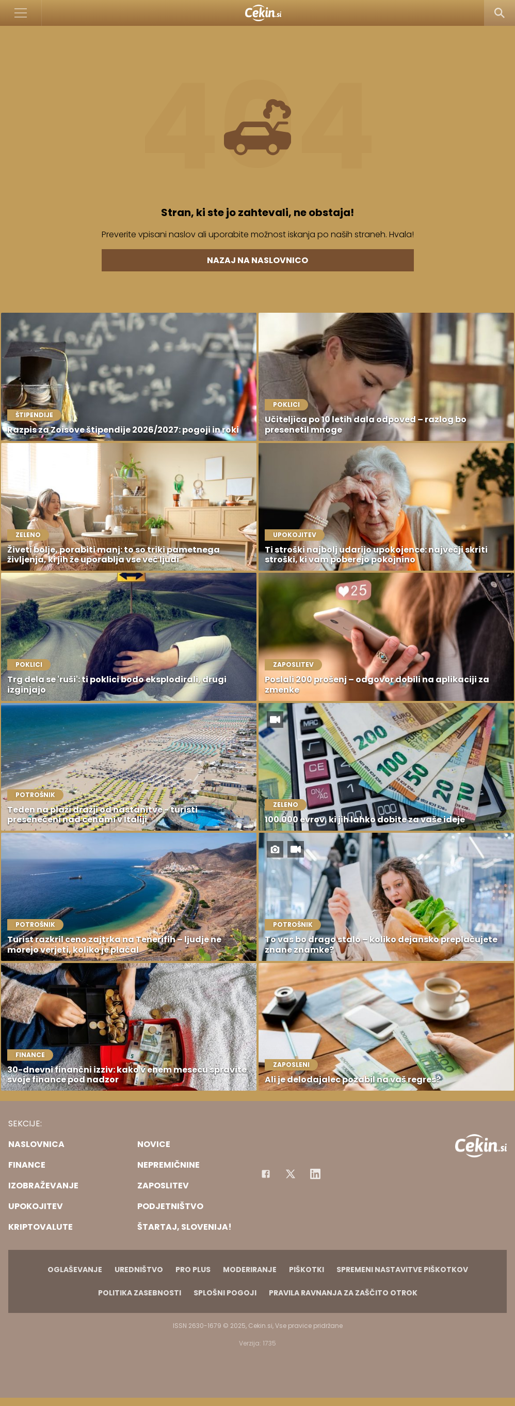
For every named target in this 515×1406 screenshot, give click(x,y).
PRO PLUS (193, 1269)
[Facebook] (266, 1174)
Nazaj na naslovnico (257, 260)
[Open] (21, 13)
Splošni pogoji (225, 1293)
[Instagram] (315, 1174)
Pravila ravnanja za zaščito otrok (343, 1293)
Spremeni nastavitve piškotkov (402, 1269)
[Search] (499, 13)
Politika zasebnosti (139, 1293)
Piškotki (306, 1269)
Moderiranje (250, 1269)
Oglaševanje (74, 1269)
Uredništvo (139, 1269)
